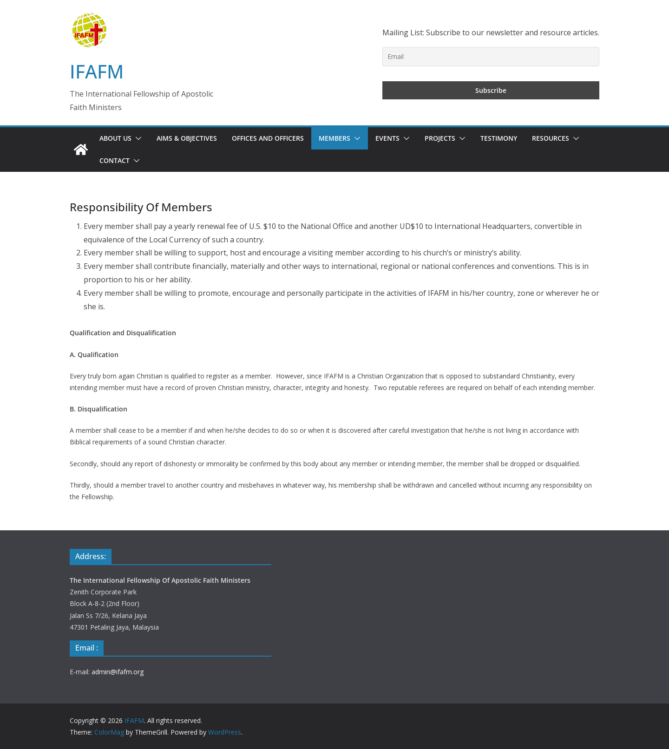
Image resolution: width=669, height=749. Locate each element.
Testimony (498, 138)
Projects (440, 138)
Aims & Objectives (187, 138)
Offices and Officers (268, 138)
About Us (115, 138)
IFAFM (97, 71)
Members (334, 138)
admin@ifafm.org (118, 671)
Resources (550, 138)
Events (387, 138)
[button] (136, 138)
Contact (114, 160)
